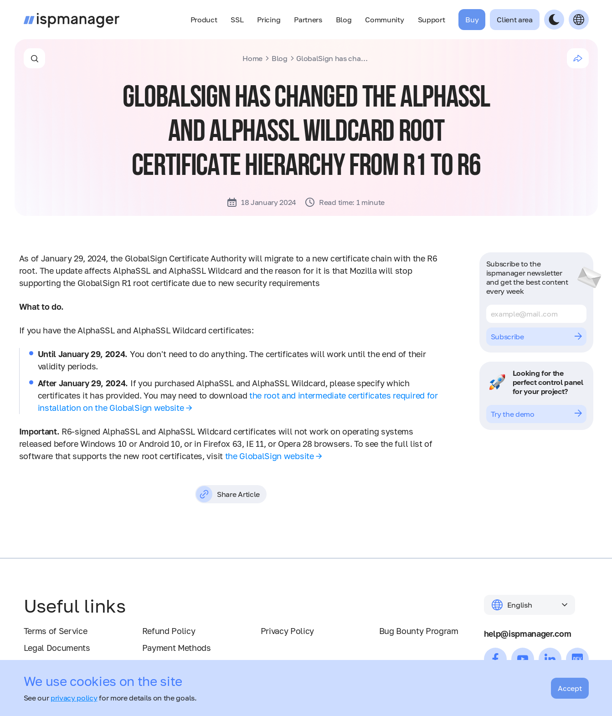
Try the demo (536, 414)
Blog (344, 19)
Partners (308, 19)
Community (384, 19)
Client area (514, 19)
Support (431, 19)
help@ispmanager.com (527, 634)
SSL (237, 19)
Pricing (268, 19)
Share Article (228, 494)
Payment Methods (176, 648)
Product (203, 19)
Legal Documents (57, 648)
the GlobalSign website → (273, 456)
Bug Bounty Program (418, 631)
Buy (471, 19)
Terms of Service (55, 631)
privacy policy (74, 697)
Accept (569, 688)
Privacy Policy (287, 631)
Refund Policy (168, 631)
